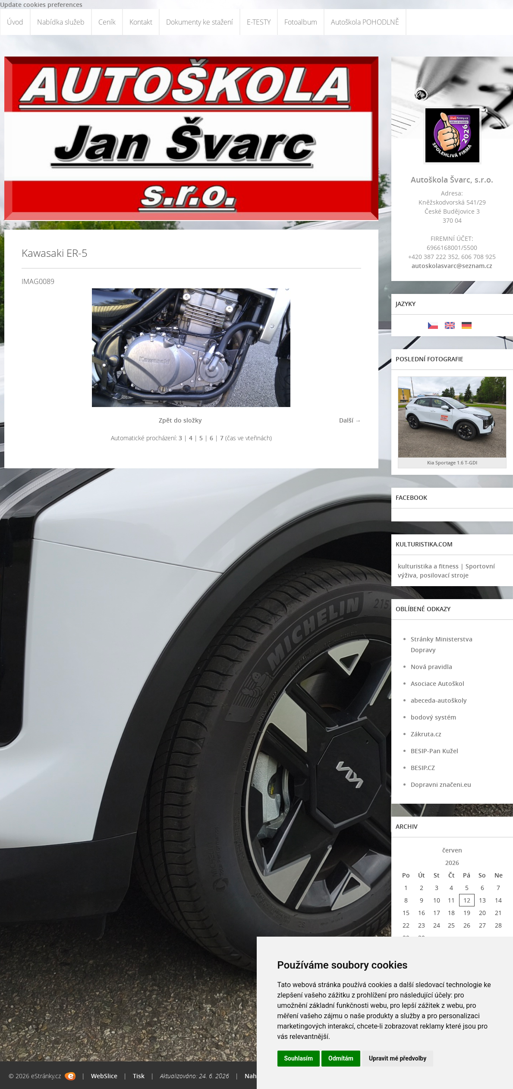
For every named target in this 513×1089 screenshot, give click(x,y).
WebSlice (104, 1076)
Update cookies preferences (41, 4)
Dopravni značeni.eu (441, 784)
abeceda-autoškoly (439, 700)
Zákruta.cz (426, 734)
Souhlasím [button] (298, 1058)
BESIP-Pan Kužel (434, 751)
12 (466, 900)
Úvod (15, 22)
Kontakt (140, 22)
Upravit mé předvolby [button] (397, 1058)
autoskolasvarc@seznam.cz (452, 266)
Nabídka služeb (61, 22)
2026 (452, 863)
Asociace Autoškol (437, 683)
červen (452, 850)
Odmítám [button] (340, 1058)
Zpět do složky (180, 420)
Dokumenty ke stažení (199, 22)
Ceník (107, 22)
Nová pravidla (431, 667)
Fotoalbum (300, 22)
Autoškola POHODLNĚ (365, 22)
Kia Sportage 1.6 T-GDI (452, 462)
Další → (350, 420)
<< (406, 850)
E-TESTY (259, 22)
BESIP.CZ (423, 768)
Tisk (139, 1076)
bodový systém (433, 717)
